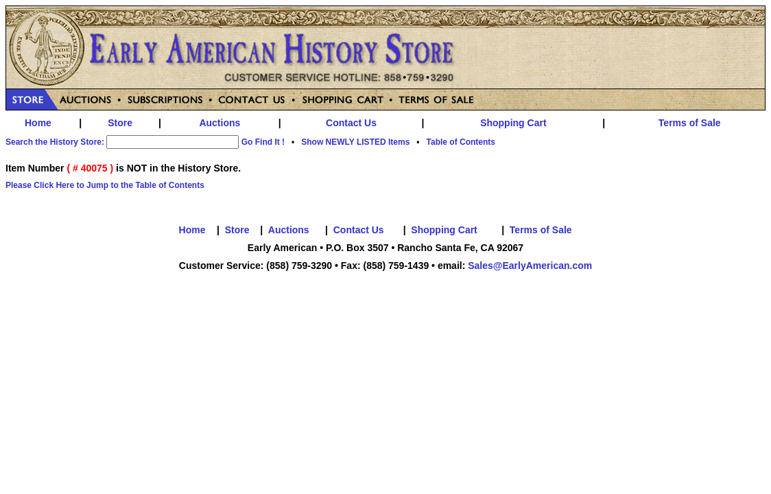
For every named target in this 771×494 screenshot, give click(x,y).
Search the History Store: (54, 142)
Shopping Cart (513, 122)
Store (120, 122)
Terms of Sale (690, 122)
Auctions (219, 122)
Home (38, 122)
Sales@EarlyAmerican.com (530, 265)
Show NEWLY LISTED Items (355, 142)
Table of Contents (461, 142)
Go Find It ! (263, 142)
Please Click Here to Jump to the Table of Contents (104, 185)
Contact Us (351, 122)
